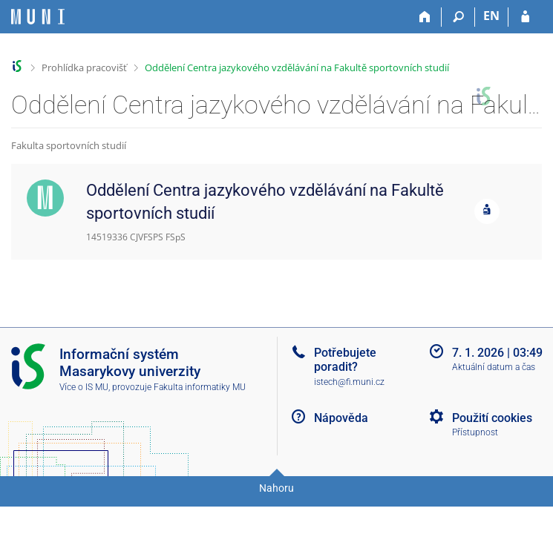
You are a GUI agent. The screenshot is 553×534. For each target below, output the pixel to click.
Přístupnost (475, 432)
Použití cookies (492, 418)
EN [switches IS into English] (491, 15)
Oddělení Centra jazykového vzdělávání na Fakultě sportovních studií (297, 67)
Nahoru (276, 488)
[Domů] (425, 17)
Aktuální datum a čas (493, 367)
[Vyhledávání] (458, 17)
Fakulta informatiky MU (200, 387)
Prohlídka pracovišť (84, 67)
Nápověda (341, 418)
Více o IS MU (83, 387)
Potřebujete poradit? (345, 360)
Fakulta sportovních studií (68, 145)
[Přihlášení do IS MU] (525, 17)
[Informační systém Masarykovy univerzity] (38, 16)
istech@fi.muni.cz (349, 382)
